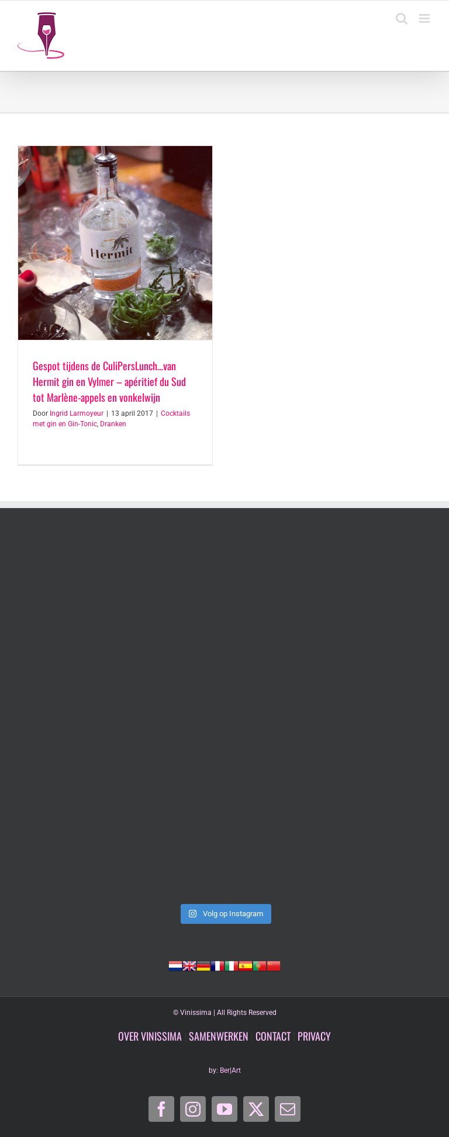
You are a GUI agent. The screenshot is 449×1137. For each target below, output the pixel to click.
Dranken (113, 424)
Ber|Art (230, 1070)
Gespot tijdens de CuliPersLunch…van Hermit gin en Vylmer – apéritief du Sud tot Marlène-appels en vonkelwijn (109, 381)
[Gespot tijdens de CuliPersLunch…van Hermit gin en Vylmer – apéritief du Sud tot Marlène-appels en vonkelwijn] (115, 243)
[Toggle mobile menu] (425, 18)
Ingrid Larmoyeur (76, 413)
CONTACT (273, 1036)
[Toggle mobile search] (401, 18)
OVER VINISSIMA (150, 1036)
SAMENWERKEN (218, 1036)
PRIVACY (314, 1036)
